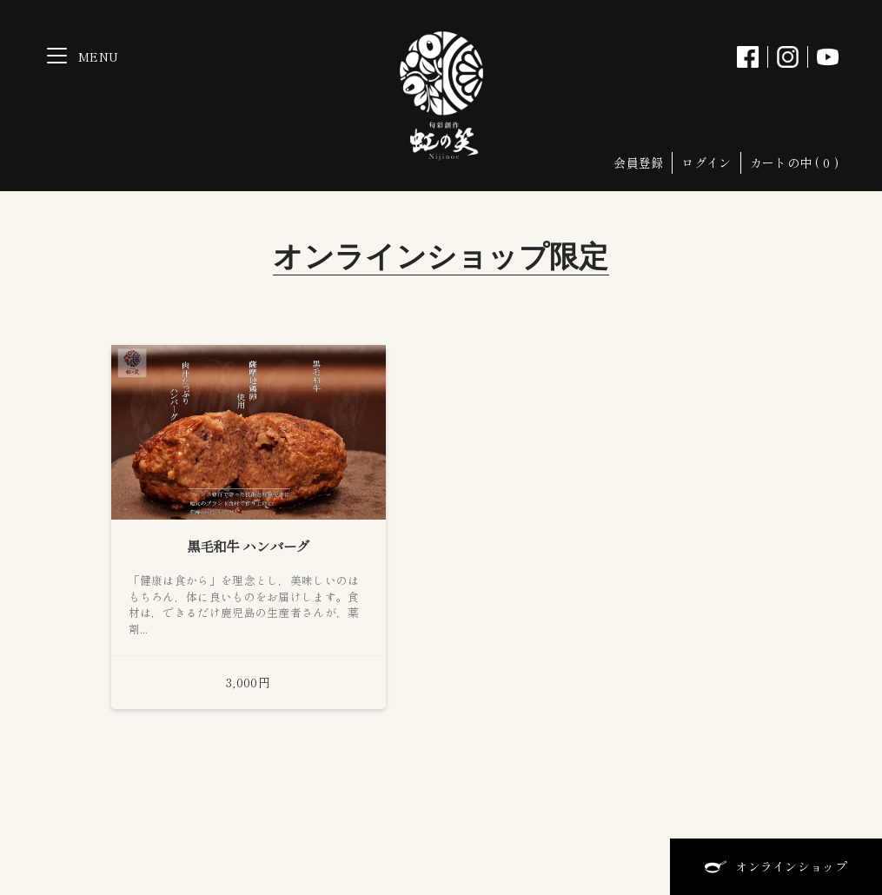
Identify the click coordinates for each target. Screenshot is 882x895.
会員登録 (638, 162)
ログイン (706, 162)
